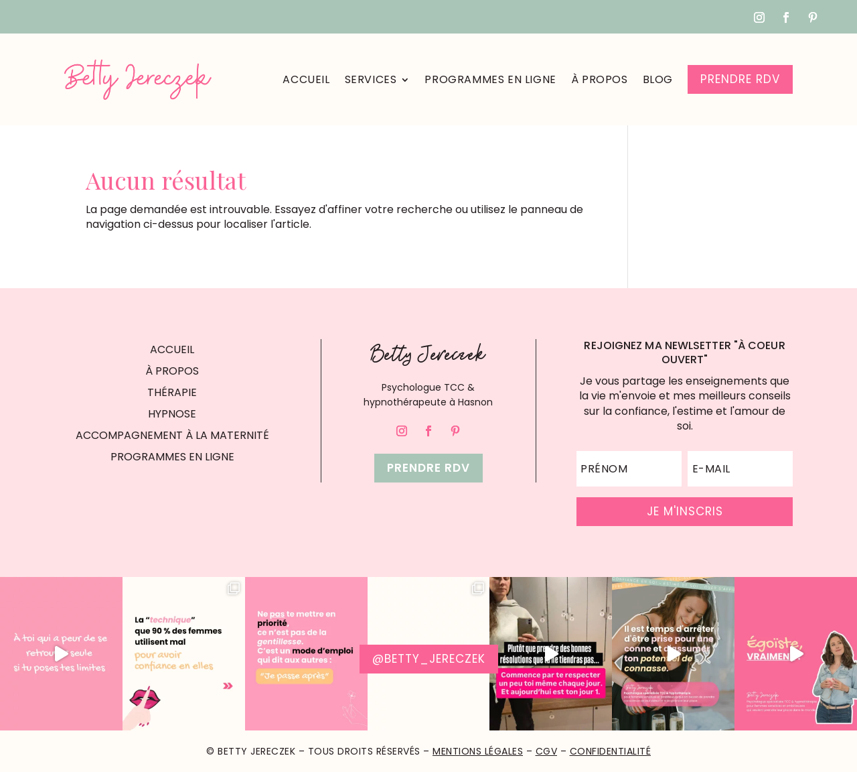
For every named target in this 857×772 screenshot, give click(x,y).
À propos (599, 79)
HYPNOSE (172, 414)
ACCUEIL (172, 349)
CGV (547, 751)
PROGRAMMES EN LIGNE (172, 456)
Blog (658, 79)
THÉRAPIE (172, 392)
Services (371, 79)
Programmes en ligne (490, 79)
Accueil (306, 79)
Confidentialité (610, 751)
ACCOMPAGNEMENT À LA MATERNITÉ (172, 435)
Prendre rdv (428, 468)
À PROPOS (172, 371)
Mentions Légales (478, 751)
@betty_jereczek (428, 659)
